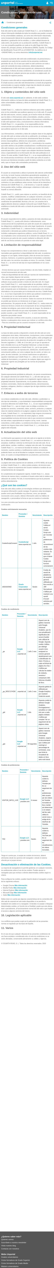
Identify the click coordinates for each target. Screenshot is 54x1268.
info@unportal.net (35, 52)
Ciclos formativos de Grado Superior (15, 1260)
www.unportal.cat (16, 98)
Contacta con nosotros (10, 1249)
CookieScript (23, 542)
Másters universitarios (10, 1266)
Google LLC (24, 799)
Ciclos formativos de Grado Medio (14, 1263)
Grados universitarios (9, 1257)
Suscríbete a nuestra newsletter (13, 1243)
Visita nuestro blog (8, 1246)
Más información (21, 885)
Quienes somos (7, 1239)
